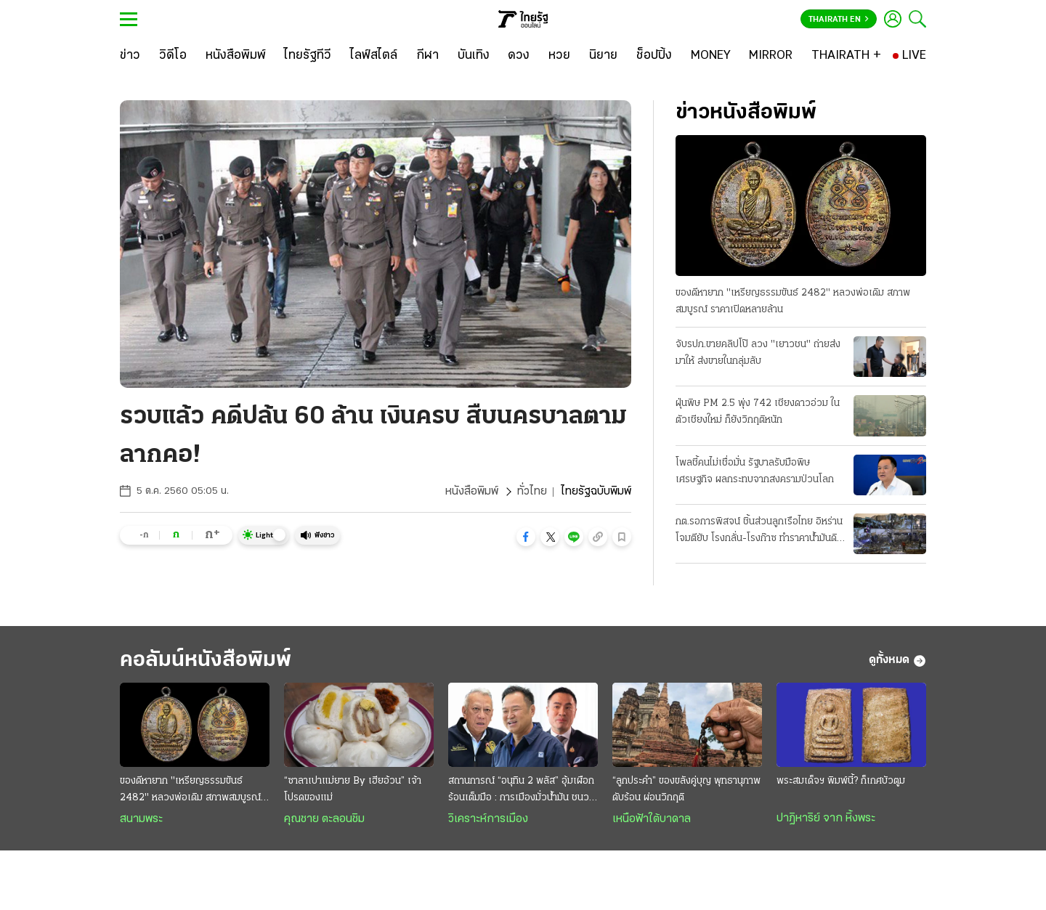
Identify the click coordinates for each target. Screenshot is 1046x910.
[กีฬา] (427, 56)
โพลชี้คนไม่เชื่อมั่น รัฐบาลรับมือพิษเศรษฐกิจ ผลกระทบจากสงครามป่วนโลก (755, 471)
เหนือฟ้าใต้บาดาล (651, 819)
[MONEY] (711, 56)
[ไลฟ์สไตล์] (373, 56)
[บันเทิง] (474, 56)
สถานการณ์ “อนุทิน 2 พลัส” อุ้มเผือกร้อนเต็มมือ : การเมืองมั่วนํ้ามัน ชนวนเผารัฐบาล (521, 791)
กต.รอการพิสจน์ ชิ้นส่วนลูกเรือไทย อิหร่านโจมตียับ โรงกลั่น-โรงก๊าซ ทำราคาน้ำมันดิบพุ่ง (759, 531)
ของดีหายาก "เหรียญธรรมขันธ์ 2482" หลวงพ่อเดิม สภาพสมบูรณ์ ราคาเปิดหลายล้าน (793, 301)
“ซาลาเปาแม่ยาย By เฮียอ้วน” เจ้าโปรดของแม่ (352, 789)
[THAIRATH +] (846, 56)
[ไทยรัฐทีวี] (307, 56)
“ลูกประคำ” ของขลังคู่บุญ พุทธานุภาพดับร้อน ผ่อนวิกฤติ (686, 789)
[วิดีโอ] (173, 56)
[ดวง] (519, 56)
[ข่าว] (130, 56)
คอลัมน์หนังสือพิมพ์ (205, 660)
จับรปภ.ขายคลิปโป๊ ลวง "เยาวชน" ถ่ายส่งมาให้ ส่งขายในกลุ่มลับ (758, 353)
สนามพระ (141, 819)
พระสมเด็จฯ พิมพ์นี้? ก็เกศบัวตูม (841, 781)
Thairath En (838, 19)
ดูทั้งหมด (897, 660)
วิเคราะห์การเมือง (488, 819)
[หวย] (559, 56)
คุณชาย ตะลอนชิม (324, 819)
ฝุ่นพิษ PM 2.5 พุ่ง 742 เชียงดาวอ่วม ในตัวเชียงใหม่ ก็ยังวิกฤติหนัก (758, 412)
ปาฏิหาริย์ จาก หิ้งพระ (826, 818)
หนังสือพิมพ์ (471, 491)
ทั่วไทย (532, 491)
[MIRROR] (770, 56)
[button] (525, 536)
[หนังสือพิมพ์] (236, 56)
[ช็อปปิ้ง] (654, 56)
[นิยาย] (603, 56)
